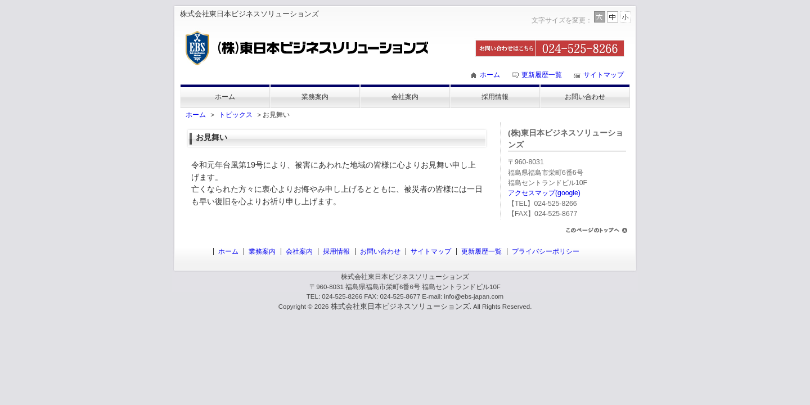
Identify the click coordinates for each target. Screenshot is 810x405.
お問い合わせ (585, 97)
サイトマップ (603, 74)
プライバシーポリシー (545, 251)
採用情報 (495, 97)
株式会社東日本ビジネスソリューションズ (400, 306)
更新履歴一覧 (541, 74)
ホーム (490, 74)
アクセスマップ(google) (544, 193)
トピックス (236, 114)
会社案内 (405, 97)
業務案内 (315, 97)
